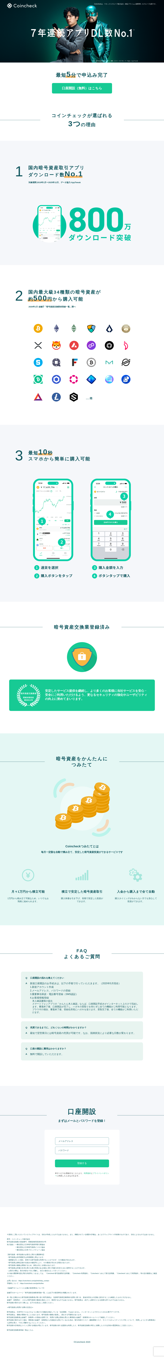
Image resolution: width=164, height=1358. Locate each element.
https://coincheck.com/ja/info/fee (32, 1283)
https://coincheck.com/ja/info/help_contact (33, 1281)
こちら (30, 1330)
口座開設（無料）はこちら (82, 88)
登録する (82, 1163)
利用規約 (87, 1173)
